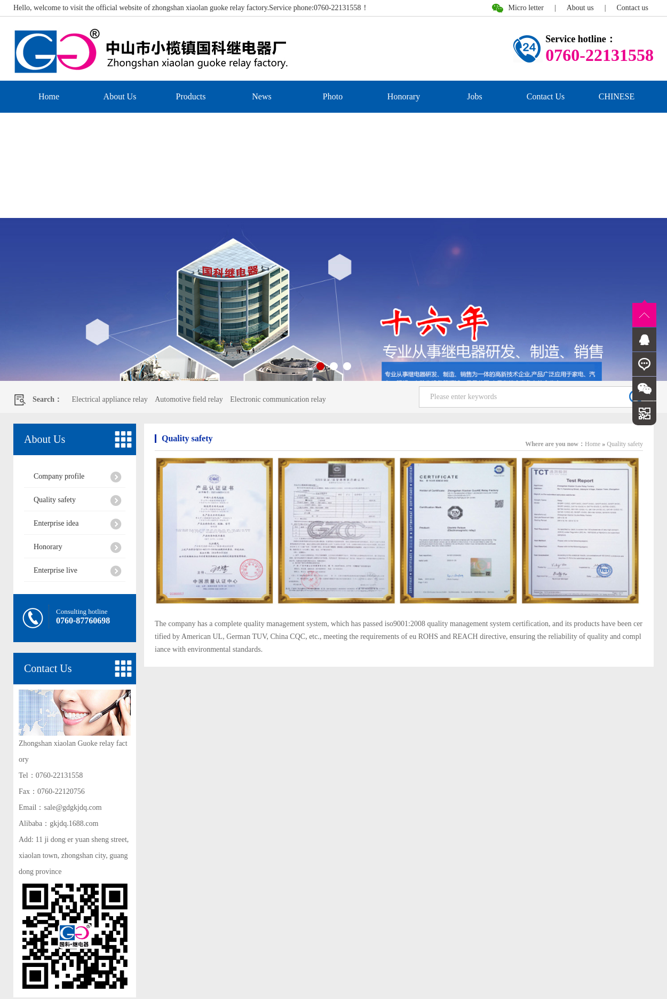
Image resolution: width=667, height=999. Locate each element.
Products (191, 96)
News (261, 96)
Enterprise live (55, 570)
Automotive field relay (189, 399)
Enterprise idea (56, 523)
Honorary (403, 96)
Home (48, 96)
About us (580, 8)
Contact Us (546, 96)
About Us (120, 96)
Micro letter (525, 8)
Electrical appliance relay (109, 399)
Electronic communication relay (278, 399)
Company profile (59, 476)
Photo (333, 96)
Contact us (633, 8)
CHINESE (617, 96)
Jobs (474, 96)
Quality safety (55, 500)
